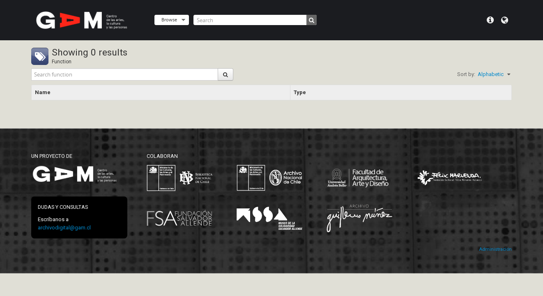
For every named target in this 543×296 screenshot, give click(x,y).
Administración (495, 249)
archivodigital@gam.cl (64, 227)
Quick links (490, 20)
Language (504, 20)
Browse (169, 19)
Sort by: (466, 74)
